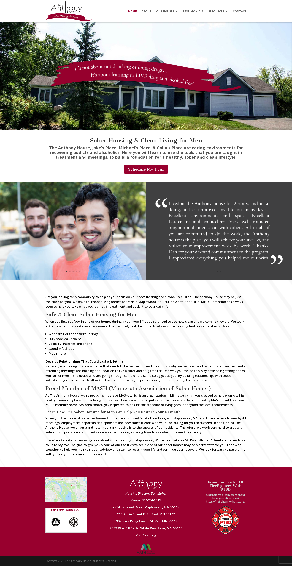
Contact (240, 11)
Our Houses (165, 11)
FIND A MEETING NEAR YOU (65, 510)
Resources (216, 11)
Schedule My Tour (146, 169)
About (146, 11)
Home (132, 11)
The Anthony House (78, 561)
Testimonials (193, 11)
